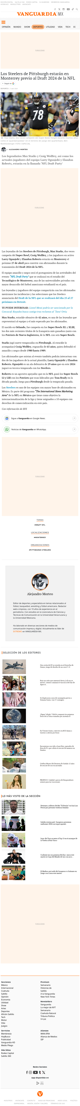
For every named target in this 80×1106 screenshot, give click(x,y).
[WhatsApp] (40, 429)
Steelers (11, 387)
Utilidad (50, 27)
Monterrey (40, 537)
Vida (60, 27)
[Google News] (40, 418)
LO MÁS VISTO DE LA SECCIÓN (21, 796)
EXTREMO (17, 631)
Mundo (17, 27)
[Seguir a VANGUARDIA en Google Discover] (8, 83)
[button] (3, 22)
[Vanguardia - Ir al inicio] (40, 15)
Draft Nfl (40, 525)
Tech (68, 27)
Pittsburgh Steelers (40, 550)
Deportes (38, 27)
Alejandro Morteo (18, 149)
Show (27, 27)
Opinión (6, 27)
